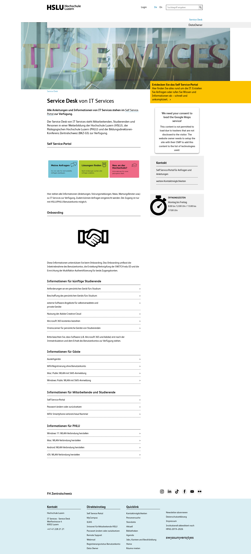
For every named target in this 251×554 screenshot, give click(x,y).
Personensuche (133, 517)
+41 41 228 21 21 (55, 529)
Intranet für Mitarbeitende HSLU (102, 526)
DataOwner (195, 25)
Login (144, 7)
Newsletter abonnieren (177, 512)
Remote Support (94, 535)
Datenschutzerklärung (176, 516)
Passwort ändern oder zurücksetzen (103, 531)
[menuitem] (195, 25)
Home (129, 544)
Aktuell (129, 526)
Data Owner (92, 548)
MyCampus (92, 517)
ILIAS (89, 522)
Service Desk (195, 19)
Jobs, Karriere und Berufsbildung (141, 539)
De (155, 7)
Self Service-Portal (95, 513)
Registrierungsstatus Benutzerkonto (103, 544)
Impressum (171, 521)
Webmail (91, 539)
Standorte (131, 522)
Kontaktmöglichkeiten (136, 513)
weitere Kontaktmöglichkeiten (171, 181)
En (161, 7)
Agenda (130, 535)
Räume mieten (133, 548)
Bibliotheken (132, 531)
